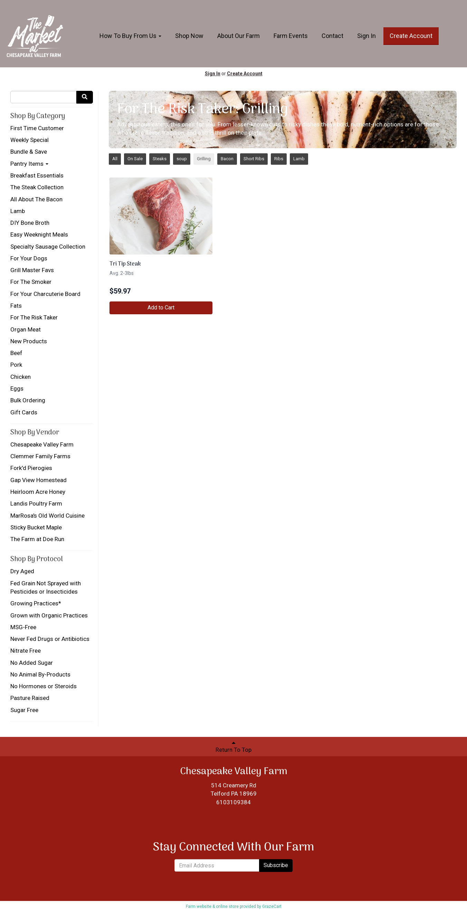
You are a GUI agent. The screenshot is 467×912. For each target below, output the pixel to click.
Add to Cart (160, 307)
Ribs (278, 158)
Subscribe (276, 865)
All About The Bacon (36, 199)
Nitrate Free (25, 650)
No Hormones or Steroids (43, 686)
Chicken (20, 376)
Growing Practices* (35, 603)
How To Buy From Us (130, 35)
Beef (16, 352)
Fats (16, 305)
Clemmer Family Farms (40, 456)
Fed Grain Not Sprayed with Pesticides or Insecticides (45, 587)
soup (182, 158)
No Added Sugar (31, 662)
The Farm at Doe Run (37, 539)
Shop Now (189, 35)
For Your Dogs (28, 258)
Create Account (411, 35)
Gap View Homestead (38, 480)
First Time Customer (37, 128)
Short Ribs (254, 158)
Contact (332, 35)
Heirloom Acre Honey (37, 491)
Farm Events (291, 35)
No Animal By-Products (40, 674)
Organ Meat (25, 329)
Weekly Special (29, 139)
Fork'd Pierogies (31, 467)
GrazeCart (272, 906)
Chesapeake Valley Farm (42, 444)
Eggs (16, 388)
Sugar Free (24, 710)
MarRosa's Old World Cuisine (47, 515)
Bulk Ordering (27, 400)
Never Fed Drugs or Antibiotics (49, 638)
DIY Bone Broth (29, 222)
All (114, 158)
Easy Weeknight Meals (39, 234)
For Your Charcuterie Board (45, 293)
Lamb (17, 211)
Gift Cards (23, 412)
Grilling (204, 158)
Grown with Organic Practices (49, 615)
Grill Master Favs (32, 270)
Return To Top (233, 746)
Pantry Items (29, 163)
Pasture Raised (29, 697)
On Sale (135, 158)
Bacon (227, 158)
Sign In (366, 35)
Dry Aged (22, 571)
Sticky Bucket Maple (36, 527)
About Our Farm (238, 35)
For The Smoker (30, 281)
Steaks (159, 158)
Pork (16, 364)
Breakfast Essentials (37, 175)
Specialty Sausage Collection (47, 246)
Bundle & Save (28, 151)
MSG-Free (23, 627)
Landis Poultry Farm (36, 503)
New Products (28, 341)
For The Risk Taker (34, 317)
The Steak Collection (37, 187)
